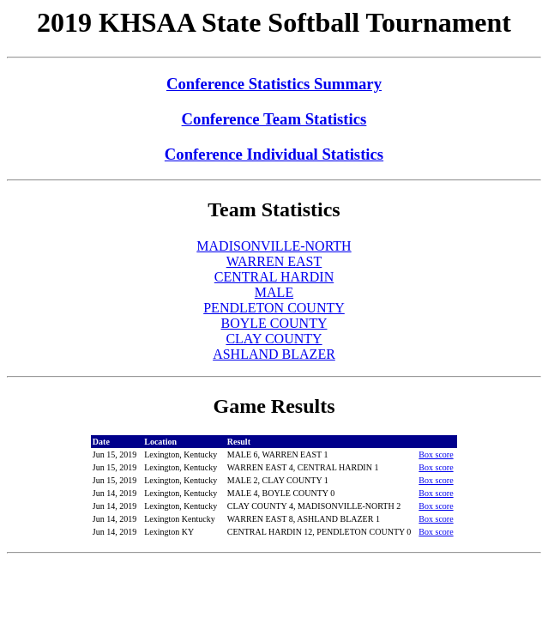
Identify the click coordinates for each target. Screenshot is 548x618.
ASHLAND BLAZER (274, 354)
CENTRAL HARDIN (274, 277)
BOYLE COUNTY (274, 323)
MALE (274, 292)
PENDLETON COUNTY (274, 307)
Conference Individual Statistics (274, 154)
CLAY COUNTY (274, 338)
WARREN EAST (274, 261)
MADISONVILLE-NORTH (273, 246)
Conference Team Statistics (274, 119)
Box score (436, 454)
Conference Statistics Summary (274, 84)
